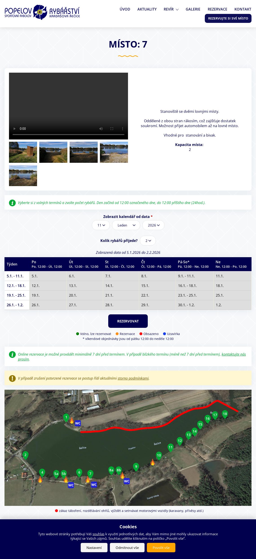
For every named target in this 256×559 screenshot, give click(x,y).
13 (189, 435)
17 (215, 415)
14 (195, 431)
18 (225, 413)
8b (119, 470)
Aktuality (149, 9)
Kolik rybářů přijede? (119, 240)
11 (171, 447)
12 (180, 440)
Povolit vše (161, 547)
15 (200, 424)
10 (159, 455)
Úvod (127, 9)
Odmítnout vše (127, 547)
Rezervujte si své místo (228, 18)
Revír (170, 9)
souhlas (98, 534)
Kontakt (243, 9)
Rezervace (218, 9)
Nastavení (94, 547)
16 (208, 418)
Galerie (194, 9)
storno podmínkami (133, 378)
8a (111, 470)
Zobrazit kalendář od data (128, 216)
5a (56, 473)
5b (64, 473)
